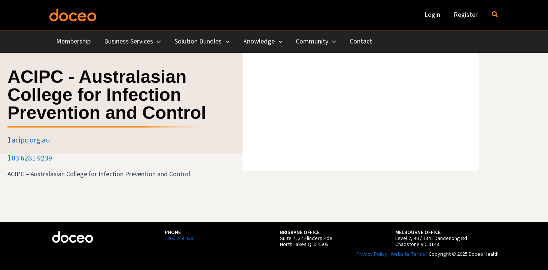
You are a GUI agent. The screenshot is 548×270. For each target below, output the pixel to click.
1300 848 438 (179, 238)
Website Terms (408, 254)
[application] (157, 42)
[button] (495, 15)
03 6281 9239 (32, 158)
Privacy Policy (371, 254)
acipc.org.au (31, 140)
